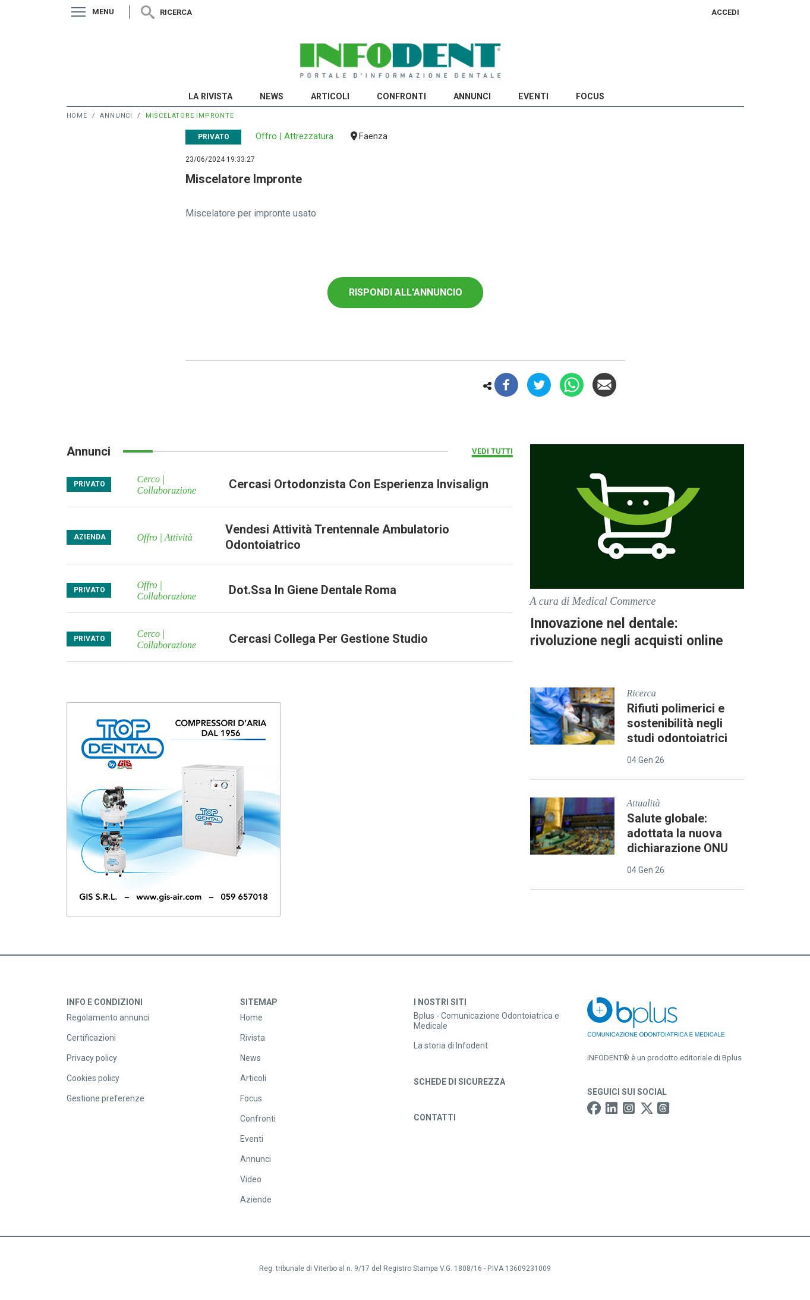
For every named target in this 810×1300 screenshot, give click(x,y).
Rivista (252, 1037)
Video (250, 1179)
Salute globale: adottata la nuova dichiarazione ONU (677, 833)
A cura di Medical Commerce (593, 601)
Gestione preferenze (105, 1098)
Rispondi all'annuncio (405, 292)
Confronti (401, 96)
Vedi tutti (492, 451)
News (271, 96)
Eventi (533, 96)
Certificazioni (91, 1037)
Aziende (256, 1199)
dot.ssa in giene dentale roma (312, 590)
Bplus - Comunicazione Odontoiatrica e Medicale (486, 1021)
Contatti (435, 1117)
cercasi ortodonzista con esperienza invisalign (358, 484)
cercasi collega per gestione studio (328, 639)
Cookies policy (93, 1078)
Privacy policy (92, 1058)
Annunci (472, 96)
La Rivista (210, 96)
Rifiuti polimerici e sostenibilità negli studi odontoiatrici (677, 723)
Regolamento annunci (108, 1017)
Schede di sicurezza (459, 1082)
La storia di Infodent (451, 1045)
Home (77, 116)
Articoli (330, 96)
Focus (590, 96)
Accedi (725, 12)
